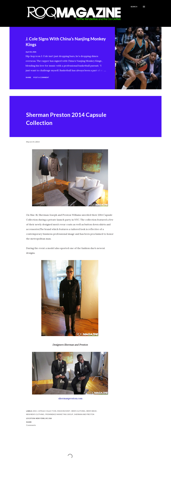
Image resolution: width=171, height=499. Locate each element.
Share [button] (28, 77)
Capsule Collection (47, 411)
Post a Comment (41, 77)
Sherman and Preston (84, 414)
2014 (35, 411)
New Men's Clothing (35, 414)
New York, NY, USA (44, 418)
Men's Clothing (78, 411)
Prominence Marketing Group (59, 414)
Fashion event (64, 411)
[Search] (134, 6)
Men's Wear (91, 411)
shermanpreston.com (70, 398)
